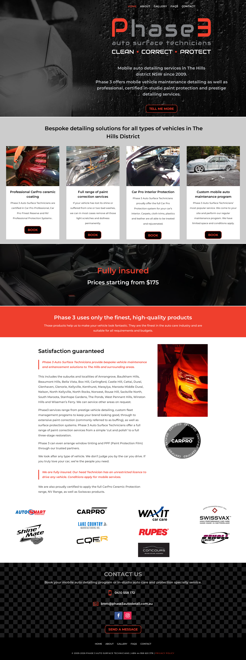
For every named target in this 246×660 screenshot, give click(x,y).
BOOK (33, 230)
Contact (188, 6)
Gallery (160, 6)
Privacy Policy (164, 653)
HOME (132, 6)
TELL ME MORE (161, 109)
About (145, 6)
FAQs (174, 6)
